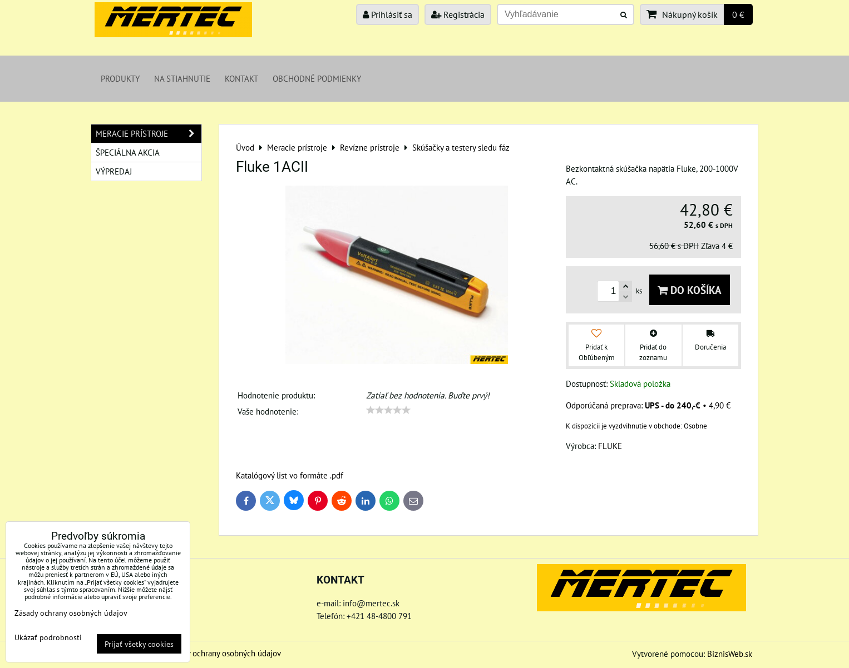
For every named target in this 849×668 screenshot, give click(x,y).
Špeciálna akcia (128, 152)
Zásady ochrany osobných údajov (224, 653)
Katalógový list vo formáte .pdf (289, 475)
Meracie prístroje (148, 133)
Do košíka (690, 290)
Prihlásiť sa (387, 14)
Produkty (120, 78)
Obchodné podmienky (317, 78)
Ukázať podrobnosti (48, 637)
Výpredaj (114, 171)
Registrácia (458, 14)
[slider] (388, 410)
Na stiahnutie (182, 78)
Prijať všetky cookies (139, 644)
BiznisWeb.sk (729, 653)
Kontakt (241, 78)
